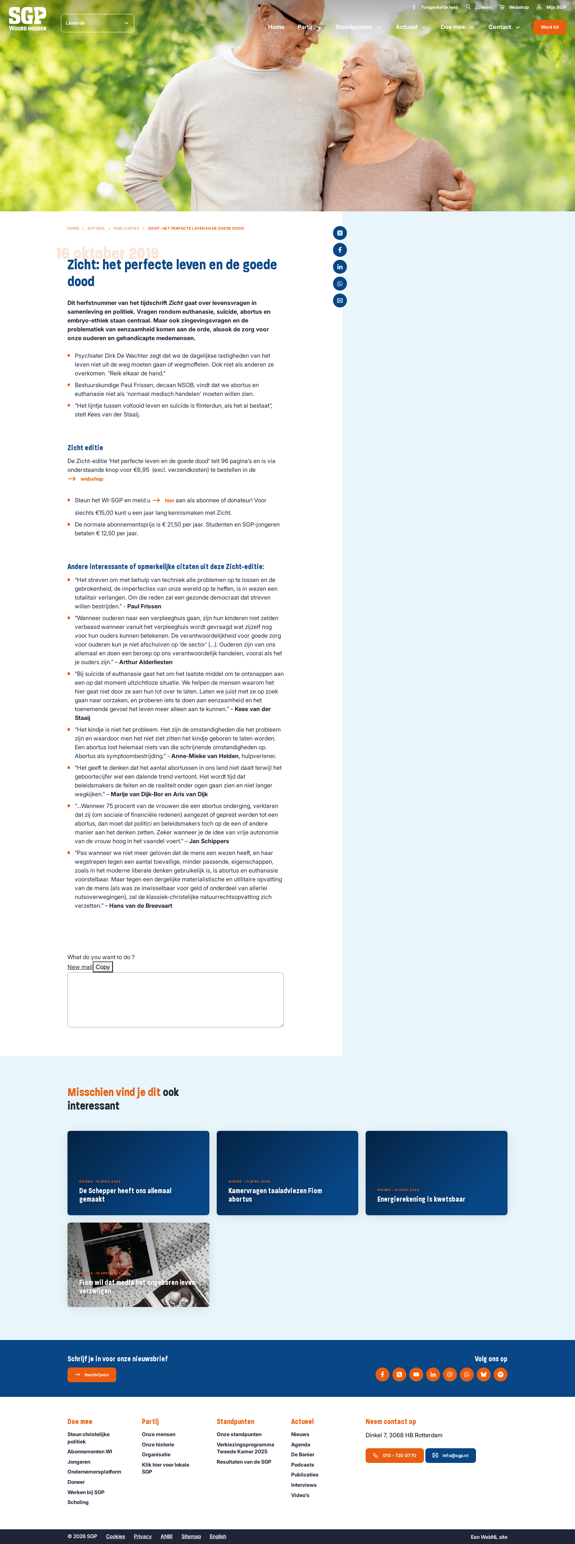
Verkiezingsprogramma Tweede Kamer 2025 (248, 1448)
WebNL (489, 1537)
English (218, 1536)
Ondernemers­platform (97, 1471)
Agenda (304, 1444)
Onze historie (161, 1444)
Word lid (549, 27)
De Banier (306, 1454)
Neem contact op (395, 1421)
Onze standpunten (242, 1434)
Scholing (81, 1502)
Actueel (412, 27)
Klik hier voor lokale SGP (173, 1468)
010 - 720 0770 (394, 1455)
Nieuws (303, 1434)
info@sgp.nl (450, 1455)
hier (169, 500)
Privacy (143, 1536)
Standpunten (359, 27)
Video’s (303, 1495)
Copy (103, 967)
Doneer (79, 1481)
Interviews (307, 1484)
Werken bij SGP (89, 1492)
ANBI (167, 1536)
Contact (504, 27)
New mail (80, 967)
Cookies (115, 1536)
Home (276, 26)
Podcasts (306, 1464)
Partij (310, 27)
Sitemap (191, 1536)
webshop (92, 479)
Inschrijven (91, 1374)
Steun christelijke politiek (98, 1438)
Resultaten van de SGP (247, 1461)
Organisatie (159, 1454)
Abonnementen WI (93, 1451)
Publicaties (127, 228)
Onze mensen (162, 1434)
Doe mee (458, 27)
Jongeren (82, 1461)
